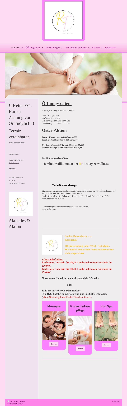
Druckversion (13, 401)
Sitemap (22, 401)
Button (54, 344)
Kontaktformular (14, 163)
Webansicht (115, 401)
